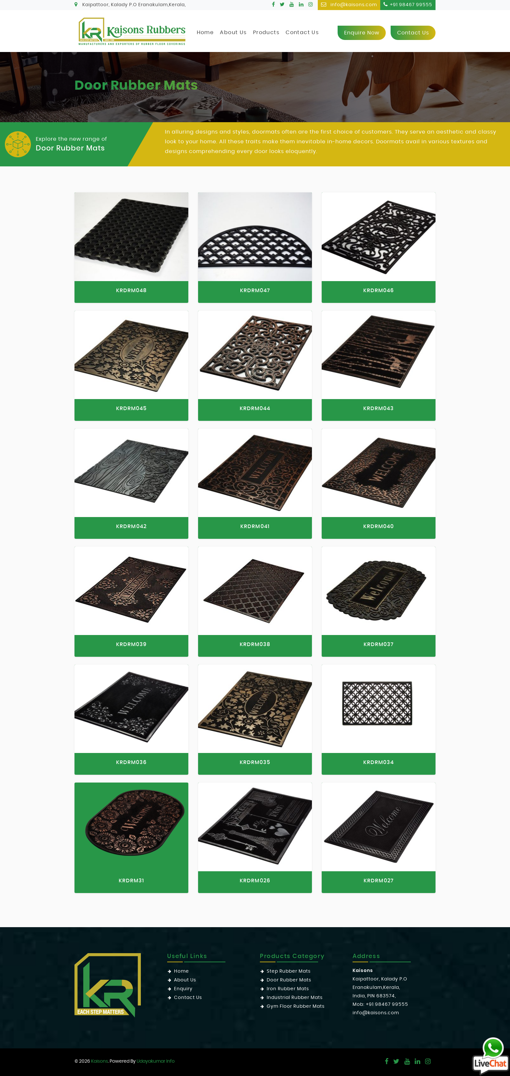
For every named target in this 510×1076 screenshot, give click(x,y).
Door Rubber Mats (289, 980)
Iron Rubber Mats (288, 989)
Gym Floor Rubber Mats (296, 1006)
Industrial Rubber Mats (295, 997)
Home (205, 32)
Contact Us (302, 32)
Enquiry (183, 989)
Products (266, 32)
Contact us (413, 32)
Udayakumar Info (156, 1061)
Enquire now (361, 32)
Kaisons (99, 1061)
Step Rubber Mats (289, 971)
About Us (233, 32)
